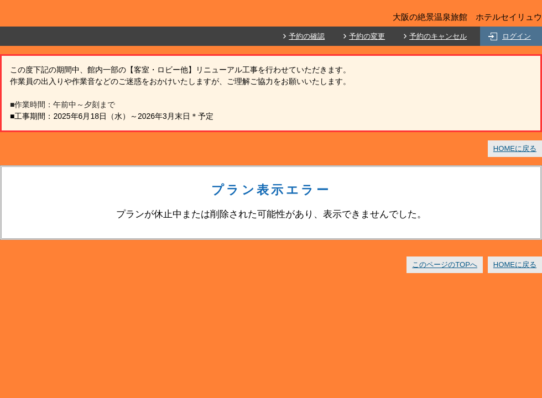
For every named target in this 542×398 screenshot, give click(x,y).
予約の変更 (367, 36)
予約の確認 (307, 36)
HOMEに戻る (514, 148)
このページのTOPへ (444, 264)
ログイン (516, 36)
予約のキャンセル (438, 36)
